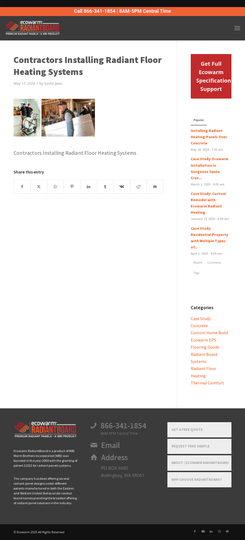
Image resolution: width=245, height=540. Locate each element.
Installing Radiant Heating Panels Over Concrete (209, 137)
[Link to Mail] (227, 531)
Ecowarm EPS (203, 340)
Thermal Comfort (207, 383)
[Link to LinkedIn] (211, 531)
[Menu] (237, 28)
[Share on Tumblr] (105, 186)
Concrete (199, 325)
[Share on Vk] (122, 186)
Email (110, 445)
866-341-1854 (123, 426)
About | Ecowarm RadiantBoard (200, 462)
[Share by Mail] (155, 186)
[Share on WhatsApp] (55, 186)
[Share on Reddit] (138, 186)
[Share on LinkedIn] (89, 186)
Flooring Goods (205, 347)
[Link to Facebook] (195, 531)
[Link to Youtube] (203, 531)
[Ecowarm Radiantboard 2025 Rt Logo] (42, 28)
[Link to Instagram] (219, 531)
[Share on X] (39, 186)
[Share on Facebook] (22, 186)
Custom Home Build (209, 332)
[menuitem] (237, 28)
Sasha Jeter (53, 83)
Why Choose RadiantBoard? (196, 479)
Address (114, 457)
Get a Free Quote (187, 429)
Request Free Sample (190, 446)
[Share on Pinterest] (72, 186)
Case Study (201, 318)
